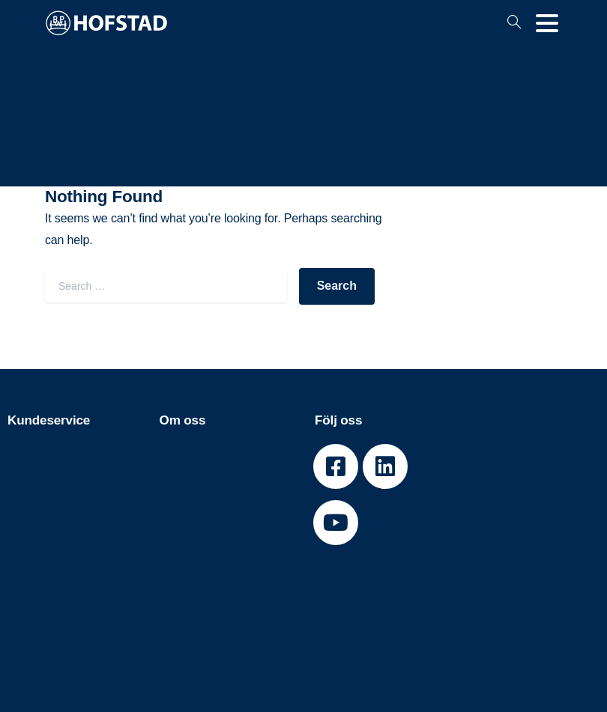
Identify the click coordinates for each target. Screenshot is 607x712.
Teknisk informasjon (63, 464)
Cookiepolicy (43, 513)
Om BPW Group (203, 464)
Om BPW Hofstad (209, 447)
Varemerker (192, 480)
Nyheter (29, 497)
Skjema (28, 447)
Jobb (174, 497)
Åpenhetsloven (201, 513)
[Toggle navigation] (547, 23)
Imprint (27, 530)
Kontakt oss (41, 480)
